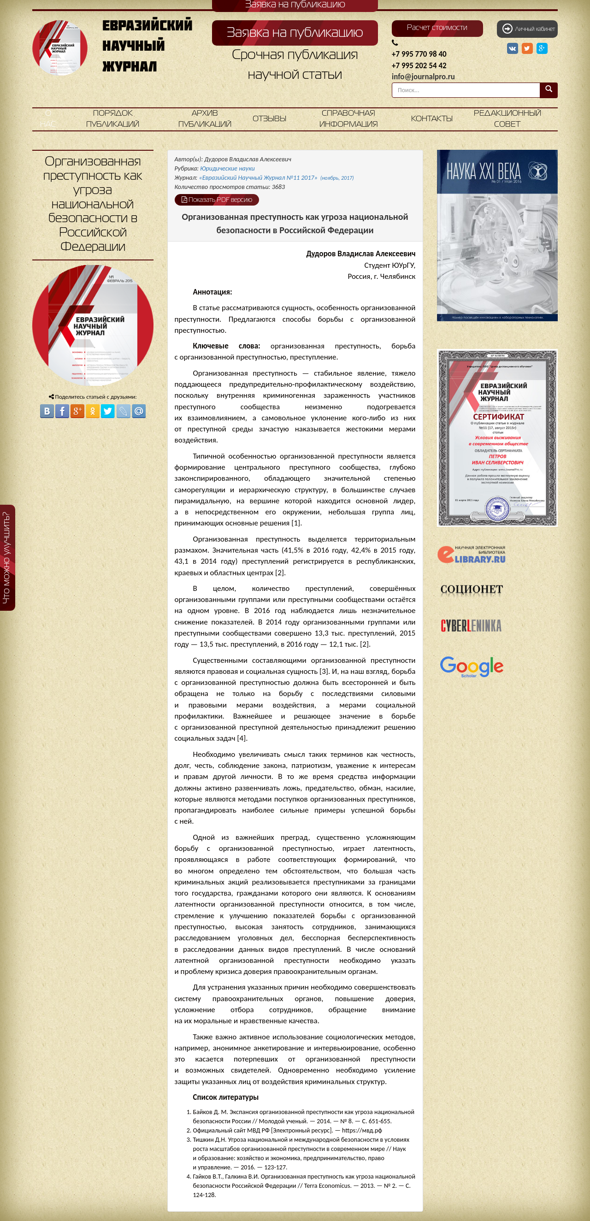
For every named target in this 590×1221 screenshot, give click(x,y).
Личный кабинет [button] (528, 29)
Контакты (432, 119)
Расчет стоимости (437, 28)
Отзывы (269, 119)
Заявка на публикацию (295, 33)
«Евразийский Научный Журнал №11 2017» (276, 178)
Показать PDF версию (217, 199)
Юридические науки (227, 168)
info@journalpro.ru (423, 77)
